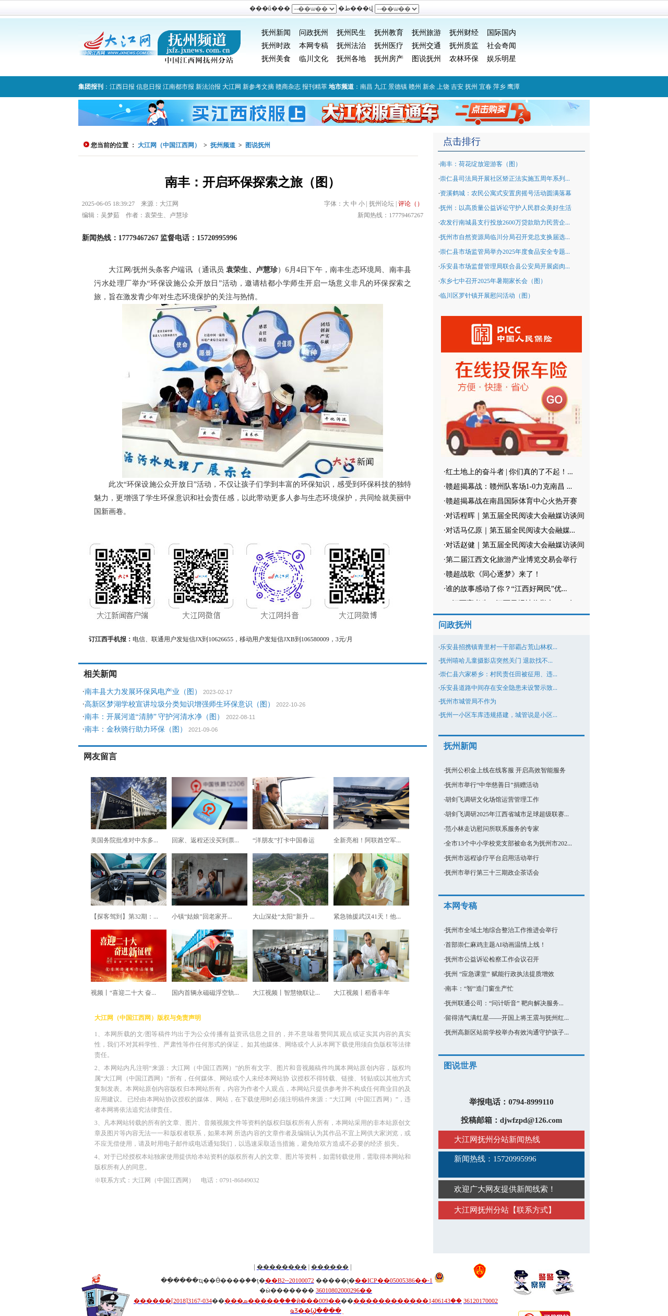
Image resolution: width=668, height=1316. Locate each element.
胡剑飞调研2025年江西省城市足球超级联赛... (507, 814)
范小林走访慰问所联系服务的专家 (492, 828)
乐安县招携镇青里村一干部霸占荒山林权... (498, 647)
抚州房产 (388, 59)
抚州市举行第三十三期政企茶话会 (492, 872)
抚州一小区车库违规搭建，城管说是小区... (498, 715)
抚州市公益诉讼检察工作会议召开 (492, 959)
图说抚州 (426, 59)
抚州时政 (276, 46)
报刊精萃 (314, 86)
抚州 (471, 86)
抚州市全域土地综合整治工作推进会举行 (501, 930)
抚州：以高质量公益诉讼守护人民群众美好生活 (505, 208)
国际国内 (501, 33)
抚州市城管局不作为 (468, 701)
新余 (429, 86)
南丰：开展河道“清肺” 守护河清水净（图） (154, 717)
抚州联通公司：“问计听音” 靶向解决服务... (504, 1003)
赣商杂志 (288, 86)
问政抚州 (313, 33)
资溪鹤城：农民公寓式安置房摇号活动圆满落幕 (505, 193)
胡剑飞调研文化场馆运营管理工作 (492, 799)
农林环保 (464, 59)
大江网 (231, 86)
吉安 (457, 86)
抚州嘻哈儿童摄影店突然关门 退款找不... (496, 660)
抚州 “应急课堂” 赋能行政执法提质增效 (499, 974)
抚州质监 (464, 46)
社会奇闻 (501, 46)
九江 (380, 86)
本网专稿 (313, 46)
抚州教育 (388, 33)
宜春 (485, 86)
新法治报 (208, 86)
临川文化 (313, 59)
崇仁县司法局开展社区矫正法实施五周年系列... (505, 178)
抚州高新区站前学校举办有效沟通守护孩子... (507, 1032)
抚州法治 (351, 46)
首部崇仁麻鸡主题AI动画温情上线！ (495, 944)
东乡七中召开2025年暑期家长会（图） (493, 281)
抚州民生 (351, 33)
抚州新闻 (276, 33)
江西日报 (122, 86)
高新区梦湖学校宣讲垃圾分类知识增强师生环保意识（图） (180, 704)
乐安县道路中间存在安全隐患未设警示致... (498, 687)
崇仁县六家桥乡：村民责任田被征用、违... (498, 674)
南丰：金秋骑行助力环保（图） (136, 729)
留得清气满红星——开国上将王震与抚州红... (507, 1017)
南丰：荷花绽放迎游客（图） (480, 164)
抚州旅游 (426, 33)
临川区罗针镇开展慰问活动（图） (487, 295)
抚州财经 (464, 33)
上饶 (443, 86)
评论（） (410, 203)
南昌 (366, 86)
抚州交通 (426, 46)
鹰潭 (513, 86)
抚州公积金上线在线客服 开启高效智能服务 (505, 770)
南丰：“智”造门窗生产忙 (479, 988)
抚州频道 (222, 145)
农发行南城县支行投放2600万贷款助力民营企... (505, 222)
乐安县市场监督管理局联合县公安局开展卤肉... (505, 266)
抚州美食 (276, 59)
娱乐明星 (501, 59)
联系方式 (532, 1210)
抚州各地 (351, 59)
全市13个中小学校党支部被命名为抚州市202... (508, 843)
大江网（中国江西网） (169, 145)
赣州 (415, 86)
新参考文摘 (258, 86)
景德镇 (397, 86)
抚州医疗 (388, 46)
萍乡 (499, 86)
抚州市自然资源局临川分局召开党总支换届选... (505, 237)
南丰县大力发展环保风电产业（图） (143, 692)
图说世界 (460, 1065)
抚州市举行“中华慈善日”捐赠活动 (492, 785)
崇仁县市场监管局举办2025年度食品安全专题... (505, 251)
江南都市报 (178, 86)
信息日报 (148, 86)
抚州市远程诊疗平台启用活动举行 (492, 858)
